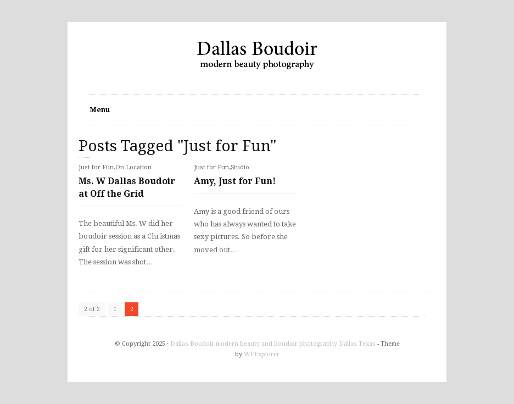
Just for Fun (96, 167)
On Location (133, 167)
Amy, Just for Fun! (235, 181)
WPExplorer (262, 354)
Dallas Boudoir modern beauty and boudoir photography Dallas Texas (273, 343)
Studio (240, 167)
